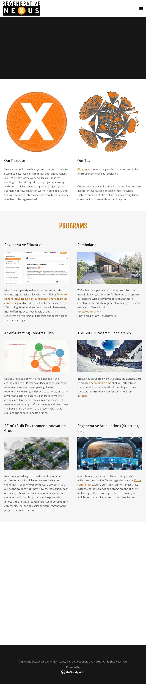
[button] (141, 8)
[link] (21, 8)
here (85, 395)
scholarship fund (101, 383)
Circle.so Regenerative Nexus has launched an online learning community (35, 299)
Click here (83, 169)
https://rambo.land (89, 311)
